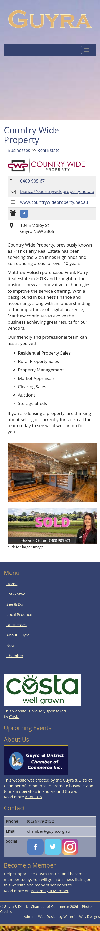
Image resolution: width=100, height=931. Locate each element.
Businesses (19, 150)
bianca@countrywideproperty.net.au (57, 191)
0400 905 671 (33, 181)
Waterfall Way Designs (82, 916)
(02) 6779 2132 (40, 821)
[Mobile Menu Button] (86, 50)
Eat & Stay (15, 593)
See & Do (14, 604)
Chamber (14, 655)
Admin (29, 916)
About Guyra (17, 634)
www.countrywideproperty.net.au (54, 202)
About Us (33, 796)
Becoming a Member (50, 890)
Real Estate (48, 150)
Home (11, 583)
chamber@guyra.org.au (48, 831)
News (11, 645)
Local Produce (19, 614)
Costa (14, 716)
